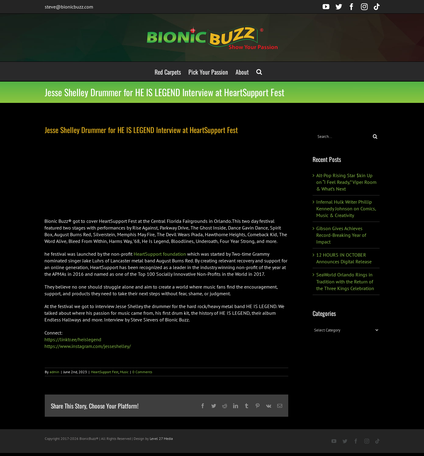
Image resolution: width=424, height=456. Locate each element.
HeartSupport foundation (160, 254)
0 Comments (142, 372)
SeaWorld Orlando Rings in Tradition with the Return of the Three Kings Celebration (345, 281)
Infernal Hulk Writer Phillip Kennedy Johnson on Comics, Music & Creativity (346, 208)
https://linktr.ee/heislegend (72, 339)
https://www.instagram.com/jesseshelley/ (87, 346)
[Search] (375, 136)
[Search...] (342, 136)
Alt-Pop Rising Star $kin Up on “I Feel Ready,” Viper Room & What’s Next (346, 182)
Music (124, 372)
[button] (259, 71)
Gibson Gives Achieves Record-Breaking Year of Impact (341, 235)
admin (54, 372)
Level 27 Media (161, 438)
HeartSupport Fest (104, 372)
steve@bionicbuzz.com (69, 7)
